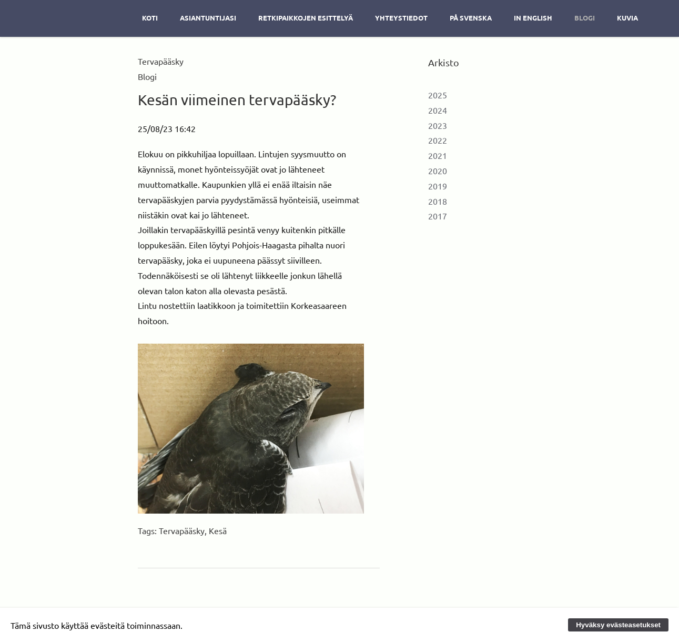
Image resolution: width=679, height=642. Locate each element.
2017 (437, 215)
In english (533, 17)
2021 (437, 155)
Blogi (584, 17)
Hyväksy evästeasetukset (618, 625)
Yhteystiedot (401, 17)
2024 (437, 110)
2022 (437, 140)
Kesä (218, 530)
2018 (437, 201)
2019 (437, 185)
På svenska (471, 17)
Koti (150, 17)
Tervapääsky (182, 530)
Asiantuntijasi (208, 17)
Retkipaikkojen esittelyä (305, 17)
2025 (437, 94)
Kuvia (627, 17)
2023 (437, 125)
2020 (437, 170)
